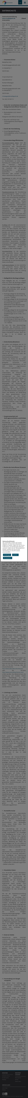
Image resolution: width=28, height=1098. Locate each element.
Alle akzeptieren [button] (7, 558)
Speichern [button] (15, 554)
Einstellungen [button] (7, 554)
